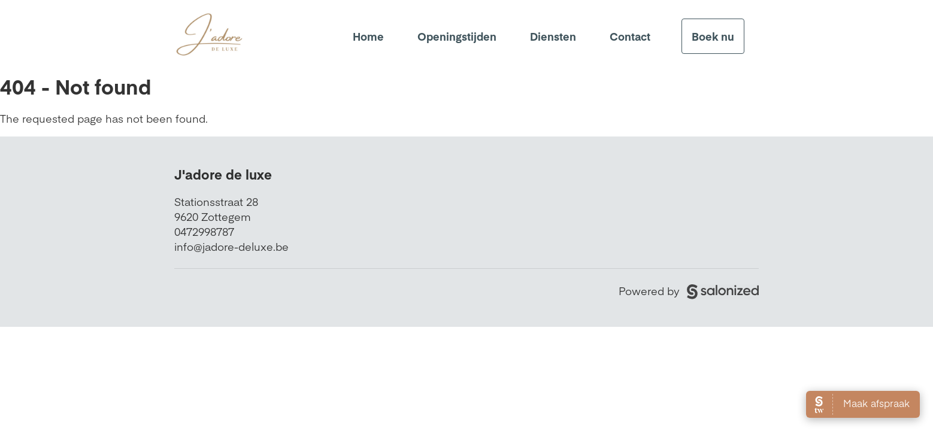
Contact (630, 36)
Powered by (689, 290)
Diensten (553, 36)
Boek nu (713, 36)
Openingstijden (456, 36)
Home (368, 36)
